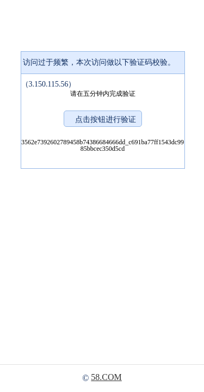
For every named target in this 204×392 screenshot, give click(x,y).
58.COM (106, 377)
